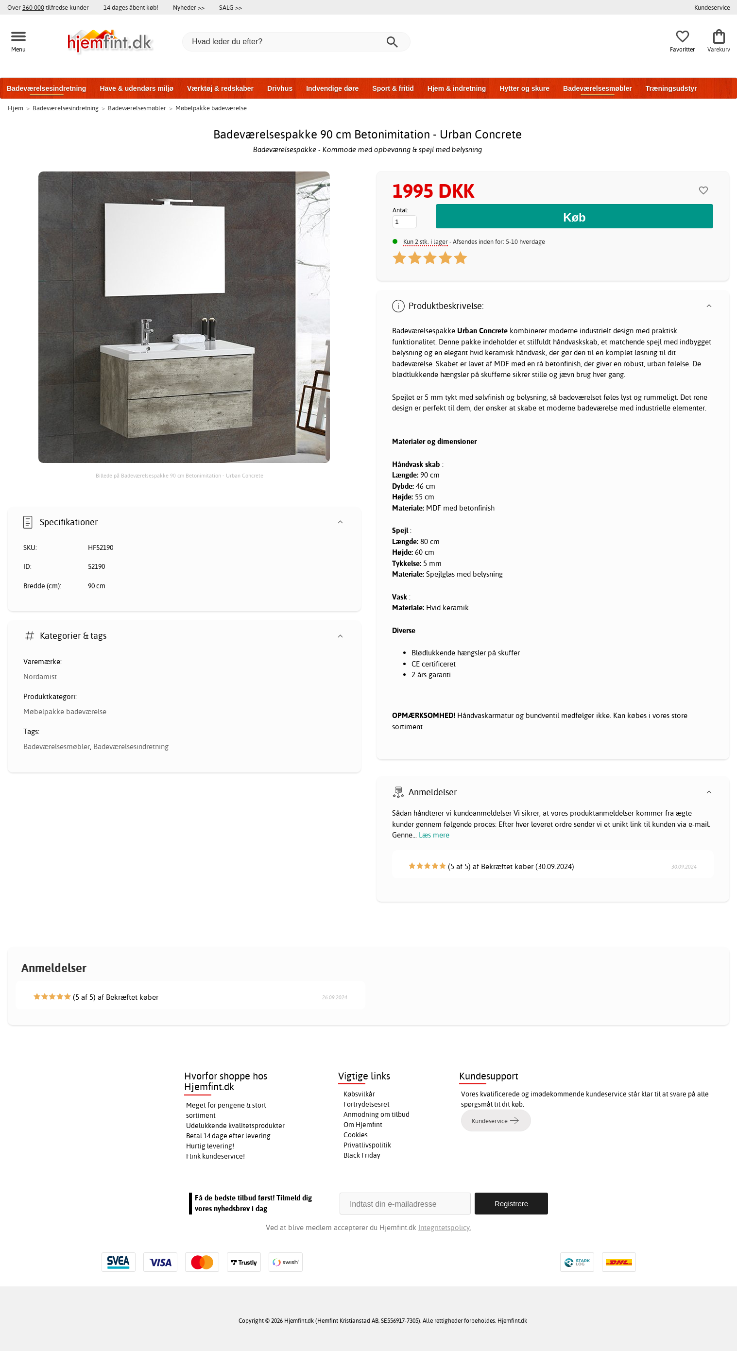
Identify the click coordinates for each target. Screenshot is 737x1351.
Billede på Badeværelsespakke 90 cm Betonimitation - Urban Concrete (179, 475)
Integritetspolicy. (444, 1227)
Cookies (355, 1134)
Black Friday (361, 1155)
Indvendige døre (332, 88)
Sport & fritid (393, 88)
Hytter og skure (524, 88)
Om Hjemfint (362, 1124)
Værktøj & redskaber (220, 88)
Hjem (15, 108)
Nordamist (40, 676)
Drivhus (279, 88)
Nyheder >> (189, 7)
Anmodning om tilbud (376, 1114)
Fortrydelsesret (366, 1104)
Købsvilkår (359, 1094)
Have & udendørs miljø (136, 88)
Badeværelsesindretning (46, 88)
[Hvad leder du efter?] (296, 41)
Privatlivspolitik (367, 1145)
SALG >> (230, 7)
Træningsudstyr (671, 88)
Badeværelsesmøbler (597, 88)
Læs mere (434, 834)
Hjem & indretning (457, 88)
